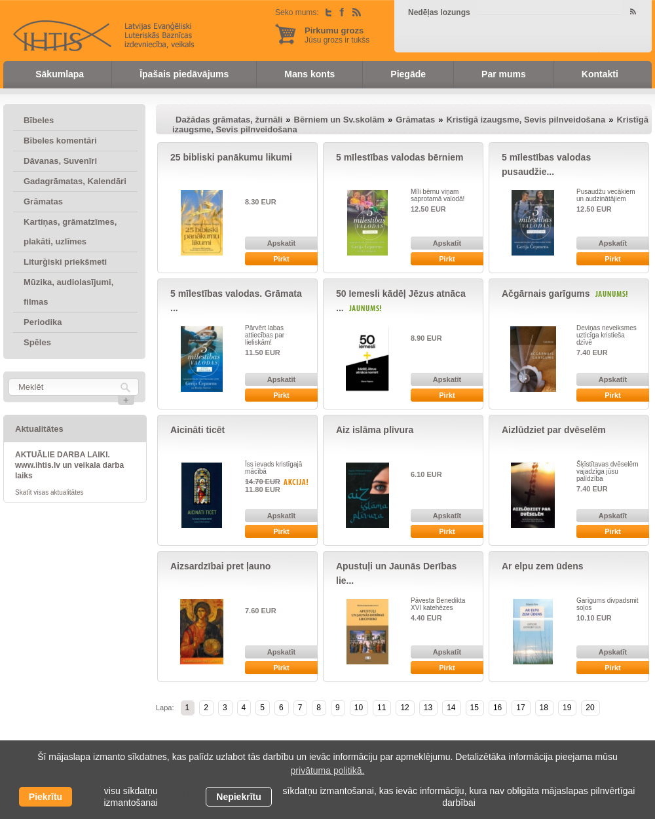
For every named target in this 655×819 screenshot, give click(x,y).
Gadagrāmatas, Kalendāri (75, 181)
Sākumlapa (59, 74)
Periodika (43, 322)
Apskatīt (281, 243)
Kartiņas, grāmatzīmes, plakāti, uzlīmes (70, 231)
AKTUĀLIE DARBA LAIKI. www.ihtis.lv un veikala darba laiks (69, 465)
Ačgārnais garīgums (546, 293)
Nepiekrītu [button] (238, 796)
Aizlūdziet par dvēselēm (554, 430)
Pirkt (281, 259)
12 (404, 707)
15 (474, 707)
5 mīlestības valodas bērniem (400, 157)
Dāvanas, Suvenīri (60, 161)
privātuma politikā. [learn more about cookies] (328, 770)
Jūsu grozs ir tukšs (337, 35)
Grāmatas (43, 201)
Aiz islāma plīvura (374, 430)
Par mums (503, 74)
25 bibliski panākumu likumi (231, 157)
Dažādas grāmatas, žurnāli (229, 119)
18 (544, 707)
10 (358, 707)
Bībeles (39, 120)
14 (451, 707)
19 (567, 707)
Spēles (37, 342)
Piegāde (408, 74)
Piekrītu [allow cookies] (45, 796)
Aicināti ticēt (197, 430)
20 (590, 707)
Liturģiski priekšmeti (65, 262)
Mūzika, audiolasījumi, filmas (68, 292)
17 (520, 707)
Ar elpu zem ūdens (542, 566)
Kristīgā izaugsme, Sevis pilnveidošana (525, 119)
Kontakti (600, 74)
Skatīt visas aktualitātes (49, 492)
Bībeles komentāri (60, 140)
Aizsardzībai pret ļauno (220, 566)
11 (381, 707)
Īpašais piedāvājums (184, 74)
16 (497, 707)
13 (428, 707)
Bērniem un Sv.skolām (339, 119)
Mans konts (309, 74)
